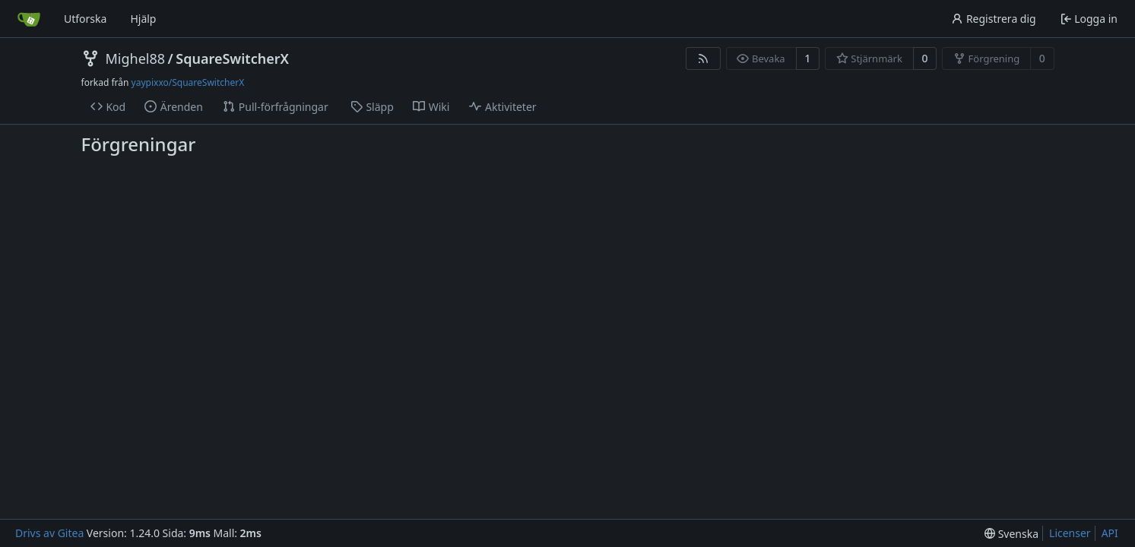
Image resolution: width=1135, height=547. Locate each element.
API (1110, 533)
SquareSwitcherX (232, 58)
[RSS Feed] (703, 58)
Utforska (85, 18)
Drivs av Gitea (49, 533)
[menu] (1011, 533)
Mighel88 (136, 58)
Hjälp (143, 18)
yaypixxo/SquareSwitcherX (188, 82)
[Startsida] (29, 19)
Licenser (1070, 533)
